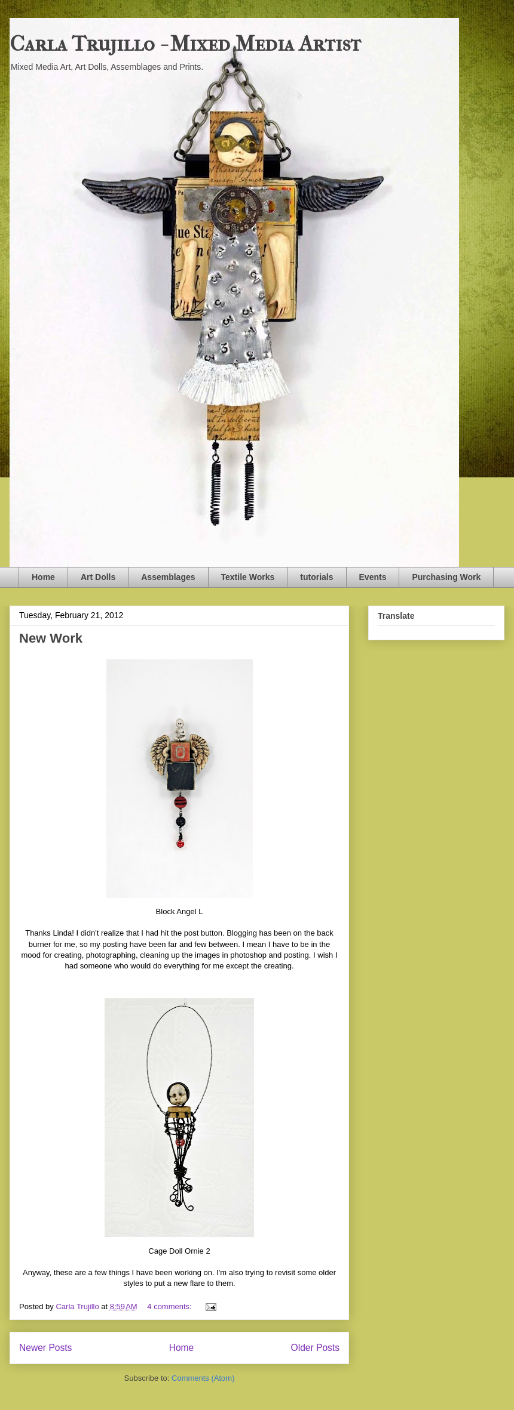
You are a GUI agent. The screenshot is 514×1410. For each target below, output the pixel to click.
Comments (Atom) (203, 1378)
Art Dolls (98, 577)
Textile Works (248, 577)
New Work (50, 638)
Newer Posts (45, 1348)
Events (373, 577)
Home (43, 577)
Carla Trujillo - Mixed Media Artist (185, 43)
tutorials (316, 577)
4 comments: (170, 1306)
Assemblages (168, 577)
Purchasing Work (446, 577)
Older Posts (315, 1348)
